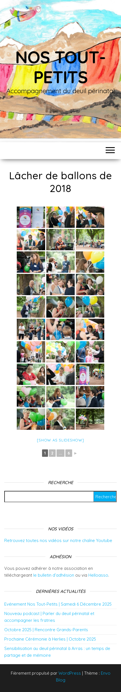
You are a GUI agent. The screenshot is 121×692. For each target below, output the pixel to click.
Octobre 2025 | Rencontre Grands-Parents (46, 629)
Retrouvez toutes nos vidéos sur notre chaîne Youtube (58, 540)
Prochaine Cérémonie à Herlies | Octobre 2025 (50, 639)
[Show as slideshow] (60, 440)
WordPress (70, 673)
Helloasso (98, 575)
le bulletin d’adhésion (53, 575)
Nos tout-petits (60, 66)
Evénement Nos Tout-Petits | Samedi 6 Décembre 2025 (58, 604)
